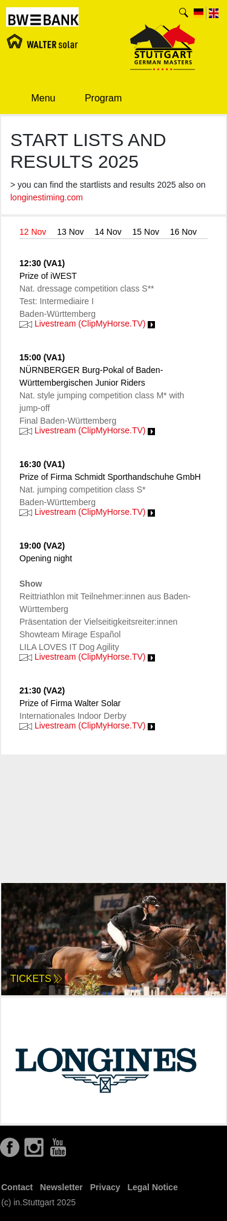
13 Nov (70, 232)
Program (94, 99)
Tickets (36, 979)
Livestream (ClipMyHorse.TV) (87, 323)
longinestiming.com (46, 197)
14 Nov (107, 232)
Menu (35, 98)
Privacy (105, 1187)
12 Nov (32, 232)
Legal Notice (152, 1187)
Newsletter (61, 1187)
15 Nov (146, 232)
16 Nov (183, 232)
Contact (17, 1187)
